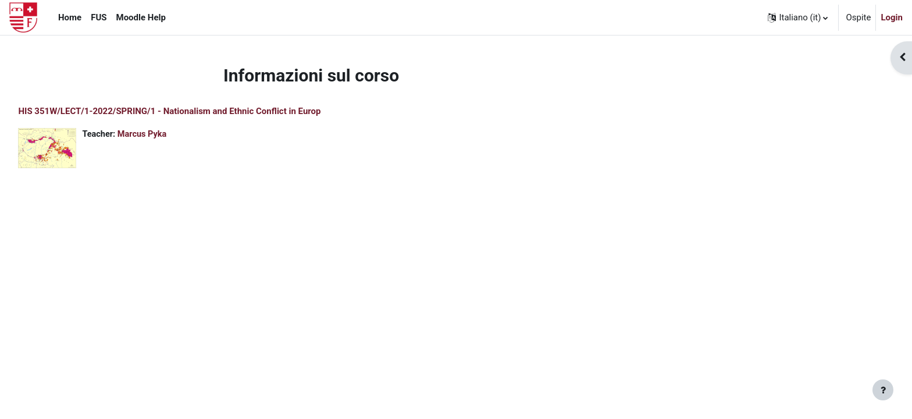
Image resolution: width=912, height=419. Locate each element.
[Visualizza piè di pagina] (882, 389)
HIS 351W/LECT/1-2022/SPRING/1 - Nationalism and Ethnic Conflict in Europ (195, 111)
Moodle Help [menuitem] (141, 17)
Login (892, 17)
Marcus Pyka (170, 134)
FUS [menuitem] (98, 17)
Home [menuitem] (69, 17)
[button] (798, 17)
